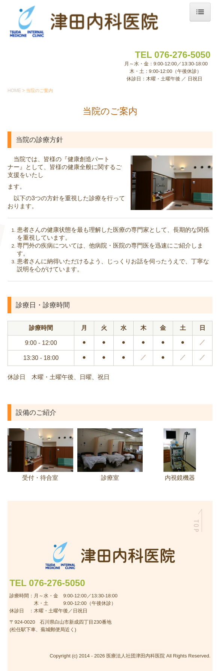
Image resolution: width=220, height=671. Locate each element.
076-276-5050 (182, 55)
